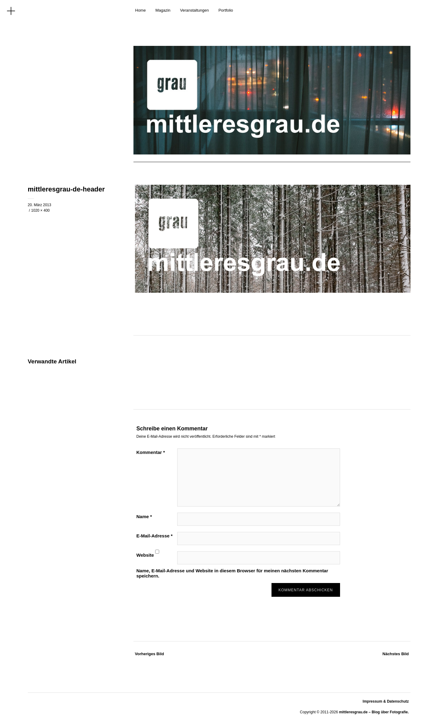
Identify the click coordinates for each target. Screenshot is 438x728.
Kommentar (151, 452)
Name (144, 516)
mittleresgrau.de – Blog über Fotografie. (374, 712)
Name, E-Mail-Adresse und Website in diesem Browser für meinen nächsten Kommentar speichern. (232, 573)
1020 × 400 (40, 210)
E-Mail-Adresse (155, 535)
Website (145, 555)
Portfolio (226, 10)
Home (140, 10)
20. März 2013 (39, 205)
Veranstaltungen (194, 10)
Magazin (162, 10)
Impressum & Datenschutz (386, 701)
